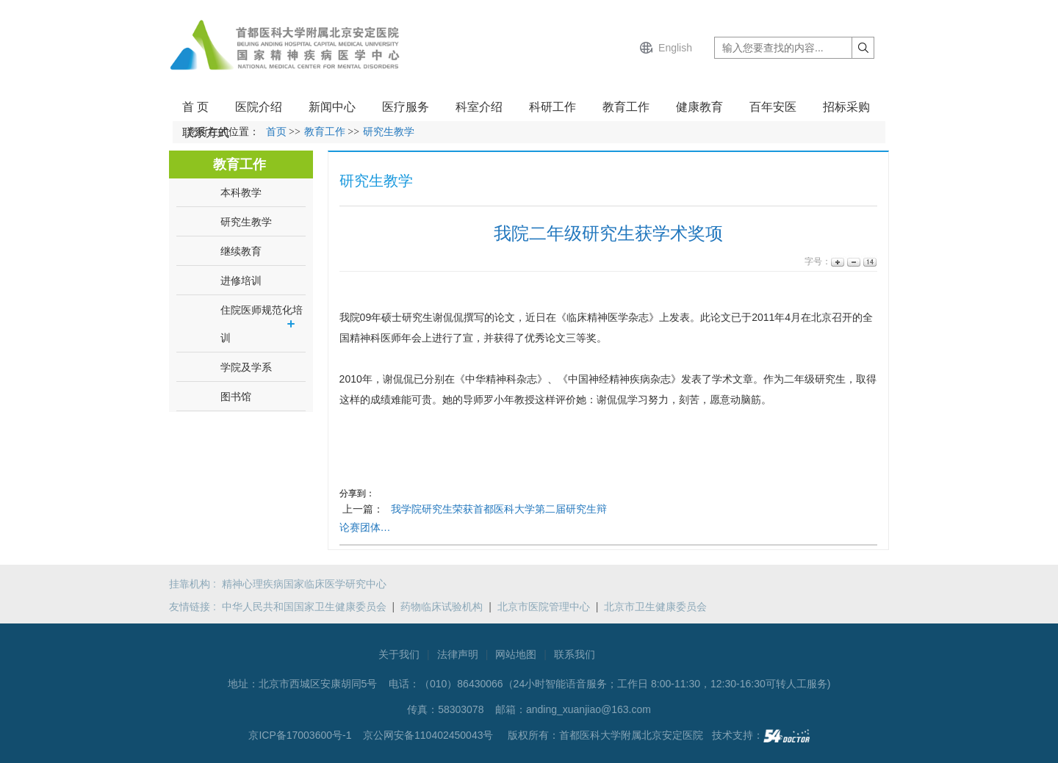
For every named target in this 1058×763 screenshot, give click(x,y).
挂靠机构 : (195, 584)
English (675, 48)
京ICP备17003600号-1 (301, 735)
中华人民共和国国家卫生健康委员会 (304, 606)
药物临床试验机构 (441, 606)
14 (868, 262)
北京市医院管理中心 (543, 606)
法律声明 (457, 654)
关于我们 (399, 654)
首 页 (195, 107)
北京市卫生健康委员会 (655, 606)
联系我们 (574, 654)
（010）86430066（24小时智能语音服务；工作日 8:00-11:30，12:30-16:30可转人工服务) (625, 684)
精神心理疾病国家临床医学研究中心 (304, 584)
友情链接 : (195, 606)
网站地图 (515, 654)
